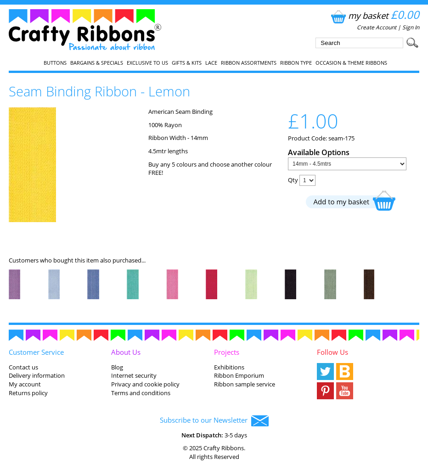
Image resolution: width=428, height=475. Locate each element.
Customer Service (36, 352)
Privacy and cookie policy (145, 384)
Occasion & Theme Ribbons (351, 63)
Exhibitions (229, 367)
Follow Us (332, 352)
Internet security (134, 375)
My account (25, 384)
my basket (374, 15)
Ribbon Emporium (239, 375)
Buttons (55, 63)
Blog (117, 367)
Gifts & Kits (187, 63)
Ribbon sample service (244, 384)
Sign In (410, 27)
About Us (126, 352)
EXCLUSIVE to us (147, 63)
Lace (211, 63)
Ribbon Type (296, 63)
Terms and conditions (140, 393)
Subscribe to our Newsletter (214, 420)
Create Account (376, 27)
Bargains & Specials (96, 63)
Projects (226, 352)
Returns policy (28, 393)
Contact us (23, 367)
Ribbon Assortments (248, 63)
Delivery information (37, 375)
